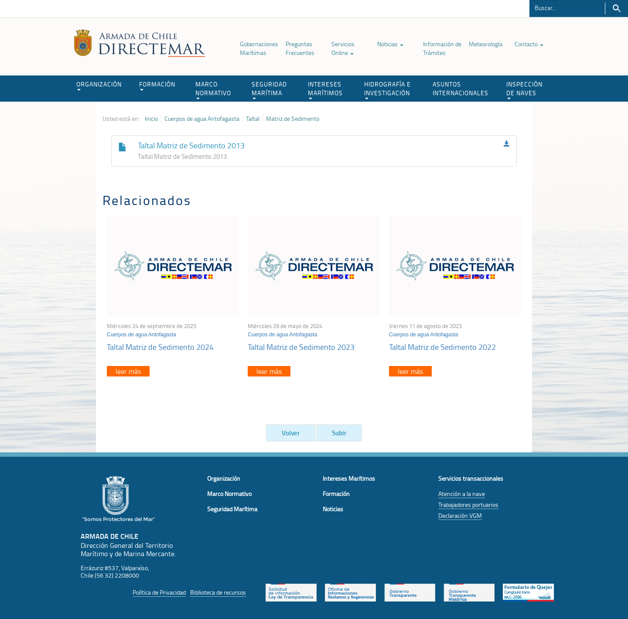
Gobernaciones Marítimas (259, 48)
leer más (128, 371)
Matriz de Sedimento (292, 118)
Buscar (616, 8)
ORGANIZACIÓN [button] (99, 85)
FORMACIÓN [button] (157, 85)
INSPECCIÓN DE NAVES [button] (524, 89)
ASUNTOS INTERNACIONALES (460, 88)
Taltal (252, 118)
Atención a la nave (461, 493)
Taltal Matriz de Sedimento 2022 (442, 347)
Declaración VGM (460, 515)
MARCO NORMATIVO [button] (213, 89)
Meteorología (485, 44)
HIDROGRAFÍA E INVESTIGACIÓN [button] (387, 89)
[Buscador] (567, 7)
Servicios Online (343, 48)
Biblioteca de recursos (218, 592)
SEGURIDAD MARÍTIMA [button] (269, 89)
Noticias (390, 44)
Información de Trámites (442, 48)
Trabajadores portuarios (468, 504)
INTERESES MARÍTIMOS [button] (325, 89)
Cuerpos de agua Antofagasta (201, 118)
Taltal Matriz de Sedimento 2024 (160, 347)
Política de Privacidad (159, 592)
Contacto (529, 44)
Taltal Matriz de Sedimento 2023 (301, 347)
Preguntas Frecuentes (300, 48)
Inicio (151, 118)
